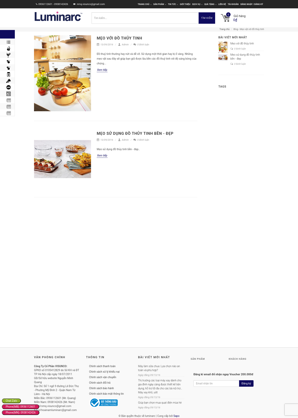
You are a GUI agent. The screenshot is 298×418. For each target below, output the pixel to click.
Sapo (176, 415)
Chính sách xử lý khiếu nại (104, 371)
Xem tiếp (102, 69)
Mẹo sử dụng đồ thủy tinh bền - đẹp (135, 133)
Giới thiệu (185, 4)
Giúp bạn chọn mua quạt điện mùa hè (159, 402)
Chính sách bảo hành (101, 388)
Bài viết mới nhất (232, 37)
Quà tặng (210, 4)
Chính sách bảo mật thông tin (106, 393)
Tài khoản (233, 4)
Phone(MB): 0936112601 (20, 406)
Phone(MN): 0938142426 (21, 412)
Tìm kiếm (206, 18)
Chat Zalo (11, 400)
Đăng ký (246, 383)
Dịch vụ (197, 4)
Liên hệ (222, 4)
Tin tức (173, 4)
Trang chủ (144, 4)
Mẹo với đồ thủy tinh (119, 38)
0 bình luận (238, 48)
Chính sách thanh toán (102, 366)
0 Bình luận (141, 44)
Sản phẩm (159, 4)
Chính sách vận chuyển (102, 377)
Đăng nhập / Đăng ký (251, 4)
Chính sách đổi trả (99, 382)
